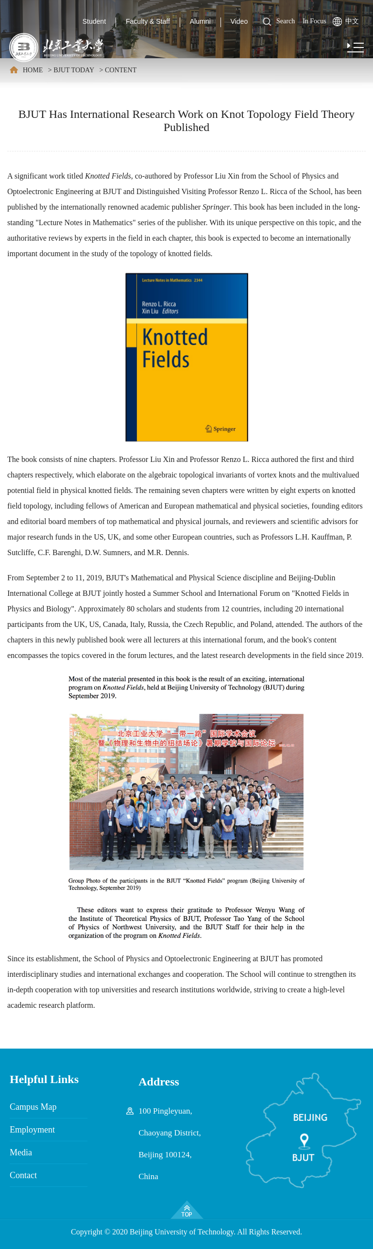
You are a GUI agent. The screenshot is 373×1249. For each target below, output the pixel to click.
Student (94, 21)
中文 (352, 21)
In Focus (314, 21)
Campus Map (33, 1107)
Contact (23, 1175)
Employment (32, 1129)
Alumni (200, 21)
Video (239, 21)
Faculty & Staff (148, 21)
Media (21, 1152)
